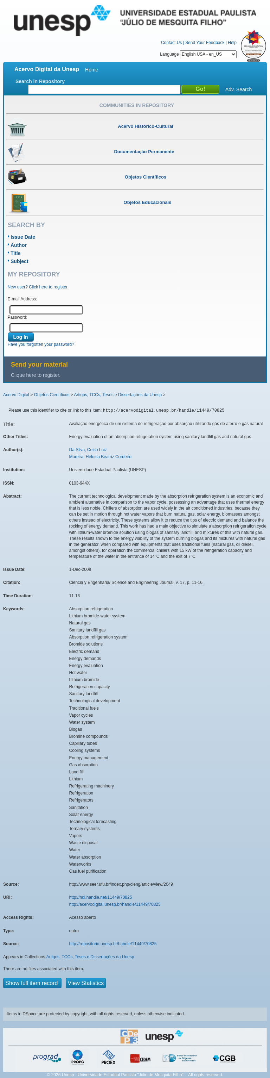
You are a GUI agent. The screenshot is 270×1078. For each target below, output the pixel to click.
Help (232, 42)
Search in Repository (40, 81)
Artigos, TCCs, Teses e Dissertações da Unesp (118, 394)
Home (91, 70)
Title (16, 253)
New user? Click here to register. (38, 287)
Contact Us (171, 42)
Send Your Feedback (204, 42)
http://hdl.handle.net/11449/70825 (100, 897)
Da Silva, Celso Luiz (88, 449)
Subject (19, 261)
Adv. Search (238, 89)
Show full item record (32, 983)
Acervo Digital (16, 394)
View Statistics (86, 983)
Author (19, 245)
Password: (17, 317)
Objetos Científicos (52, 394)
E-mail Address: (22, 299)
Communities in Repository (136, 105)
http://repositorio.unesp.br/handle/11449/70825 (113, 943)
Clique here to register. (35, 375)
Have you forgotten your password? (41, 344)
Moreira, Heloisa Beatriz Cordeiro (100, 456)
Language (198, 54)
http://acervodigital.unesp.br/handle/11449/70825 (115, 904)
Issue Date (23, 237)
